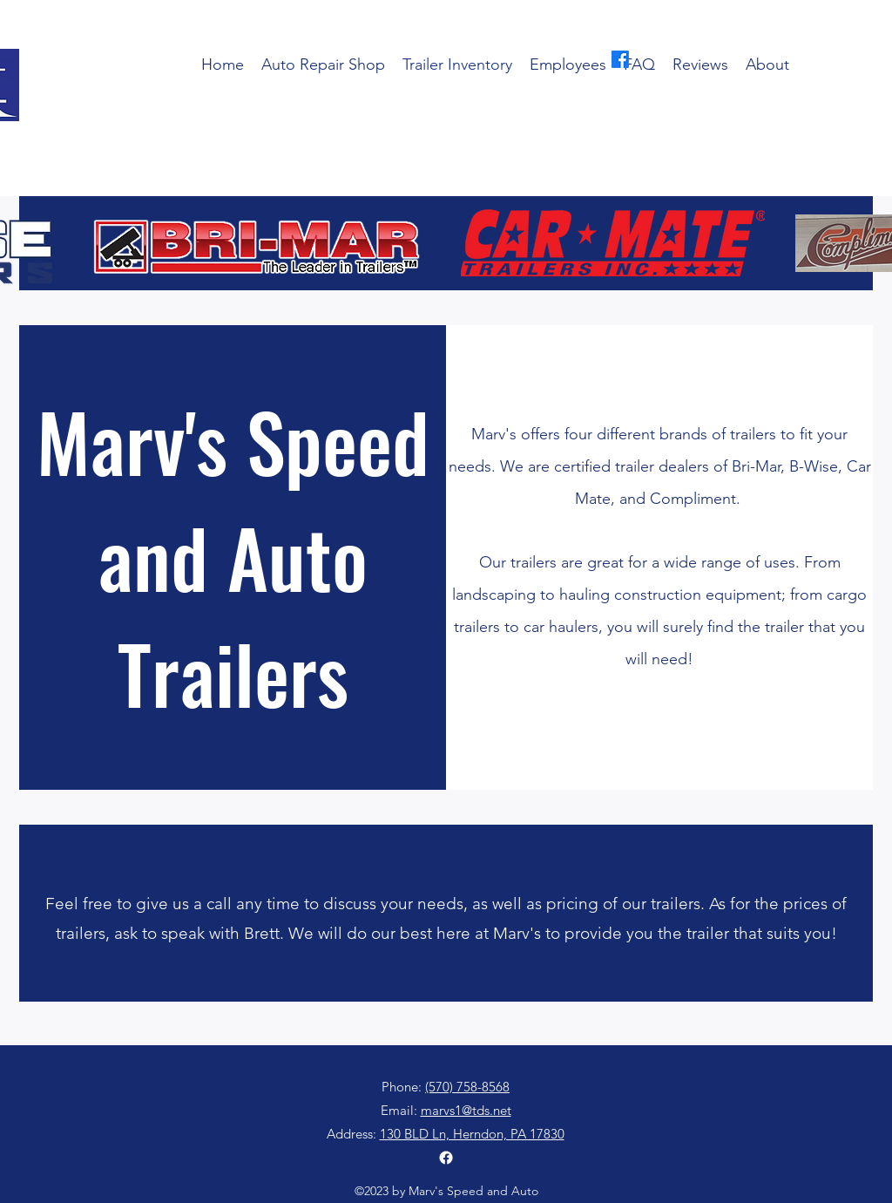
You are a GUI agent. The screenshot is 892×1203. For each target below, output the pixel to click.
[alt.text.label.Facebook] (620, 59)
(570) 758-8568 (467, 181)
